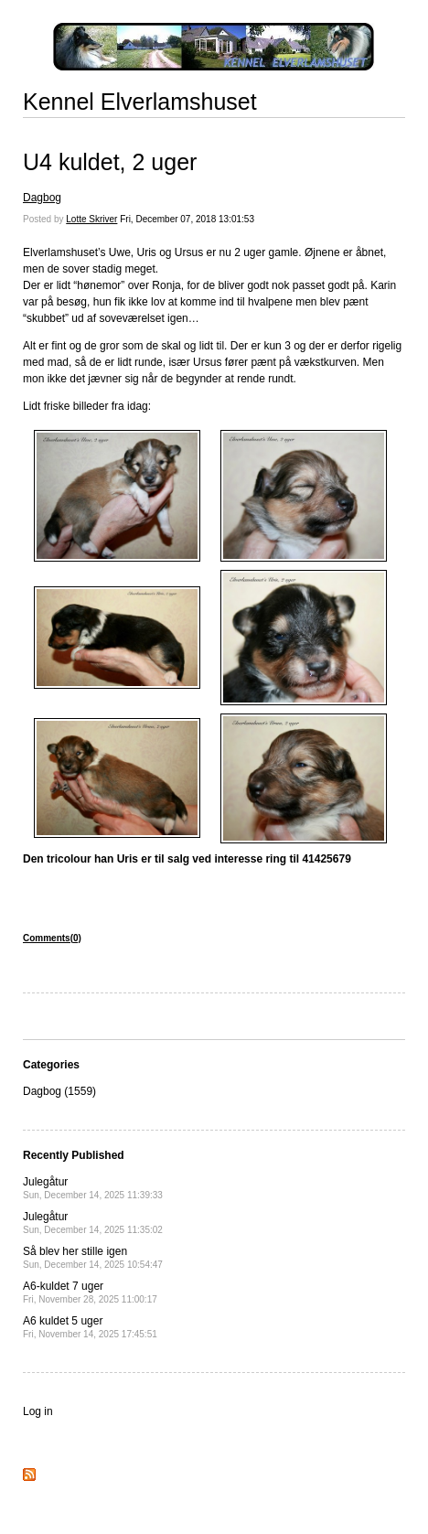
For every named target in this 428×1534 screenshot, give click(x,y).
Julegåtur (93, 1187)
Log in (38, 1411)
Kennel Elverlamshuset (140, 101)
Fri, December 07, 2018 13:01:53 (187, 219)
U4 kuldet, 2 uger (110, 162)
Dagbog (42, 197)
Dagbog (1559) (59, 1091)
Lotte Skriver (91, 219)
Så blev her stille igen (93, 1257)
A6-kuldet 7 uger (90, 1292)
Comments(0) (52, 938)
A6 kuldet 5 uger (90, 1326)
